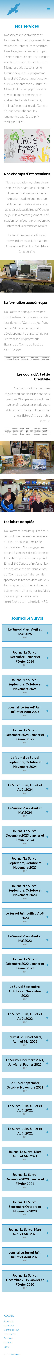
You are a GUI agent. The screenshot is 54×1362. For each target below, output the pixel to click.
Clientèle (9, 1325)
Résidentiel (10, 1334)
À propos (8, 1321)
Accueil (9, 1315)
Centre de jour (11, 1329)
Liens (6, 1346)
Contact (8, 1342)
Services (8, 1338)
